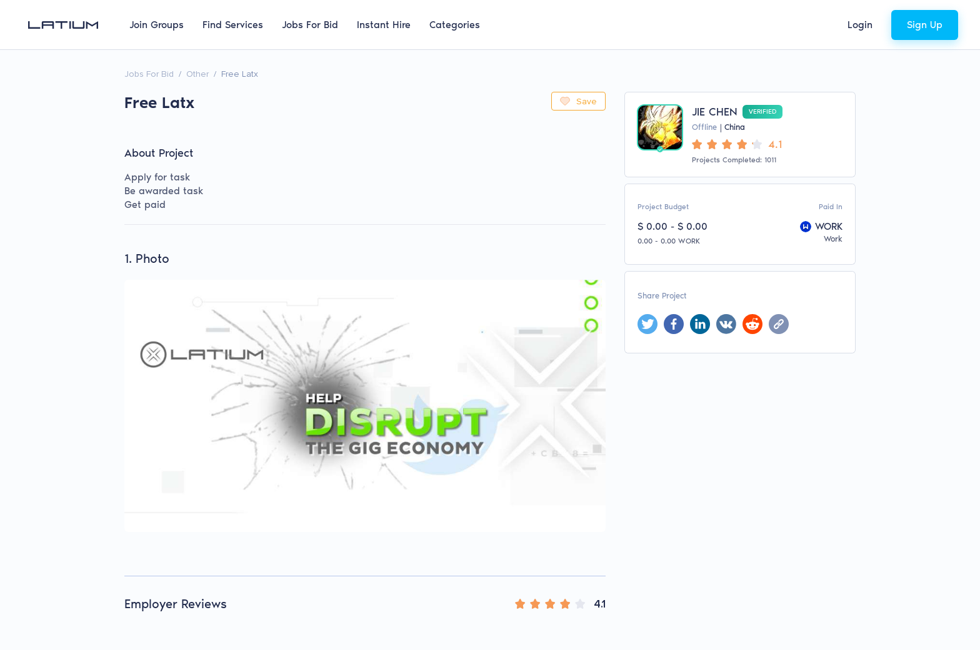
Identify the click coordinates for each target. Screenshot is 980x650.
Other (197, 74)
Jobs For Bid (310, 25)
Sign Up (924, 25)
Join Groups (156, 25)
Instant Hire (384, 25)
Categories (454, 25)
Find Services (232, 25)
